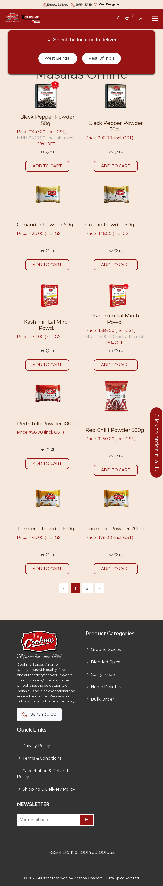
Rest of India (101, 58)
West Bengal (58, 58)
